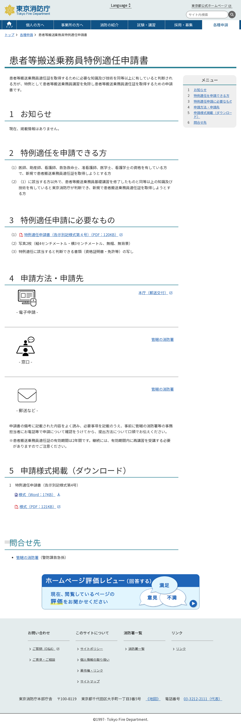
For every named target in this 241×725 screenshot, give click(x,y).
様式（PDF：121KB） (37, 506)
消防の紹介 (109, 25)
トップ (9, 26)
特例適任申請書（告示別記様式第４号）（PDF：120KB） (71, 234)
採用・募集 (183, 25)
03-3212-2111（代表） (203, 698)
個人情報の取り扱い (94, 659)
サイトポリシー (91, 648)
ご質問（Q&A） (43, 648)
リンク (181, 648)
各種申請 (220, 25)
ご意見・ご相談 (43, 659)
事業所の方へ (72, 25)
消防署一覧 (136, 648)
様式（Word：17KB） (37, 494)
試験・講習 (146, 25)
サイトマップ (90, 681)
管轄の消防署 (162, 339)
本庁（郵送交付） (153, 292)
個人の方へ (35, 25)
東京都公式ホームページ (209, 5)
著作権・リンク (91, 670)
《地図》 (153, 698)
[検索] (232, 14)
